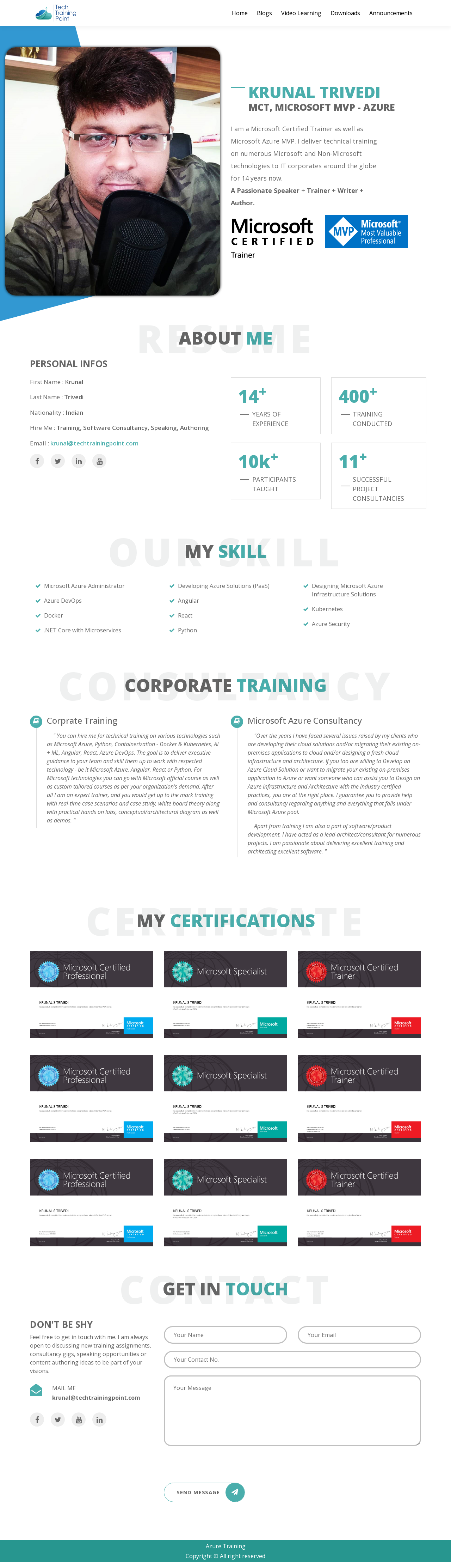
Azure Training (226, 1546)
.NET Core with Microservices (82, 630)
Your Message (292, 1410)
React (185, 615)
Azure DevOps (63, 600)
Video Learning (301, 13)
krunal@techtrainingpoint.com (94, 443)
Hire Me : (42, 428)
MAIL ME (64, 1388)
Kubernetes (327, 609)
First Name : (46, 382)
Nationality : (47, 412)
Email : (39, 443)
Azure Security (331, 624)
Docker (53, 615)
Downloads (345, 13)
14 (252, 395)
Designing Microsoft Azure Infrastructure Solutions (347, 590)
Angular (188, 600)
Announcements (391, 13)
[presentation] (217, 1462)
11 (353, 460)
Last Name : (46, 397)
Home (240, 13)
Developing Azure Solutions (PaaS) (224, 586)
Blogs (264, 13)
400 (358, 395)
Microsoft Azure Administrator (84, 586)
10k (258, 460)
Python (187, 630)
